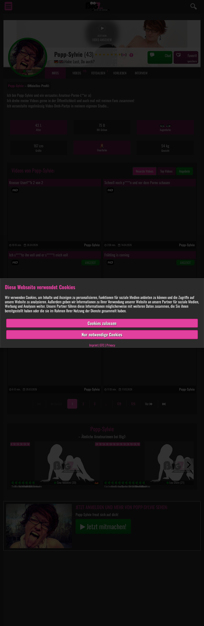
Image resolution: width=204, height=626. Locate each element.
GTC (102, 345)
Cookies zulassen (102, 323)
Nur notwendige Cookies (102, 334)
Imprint (93, 345)
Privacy (110, 345)
